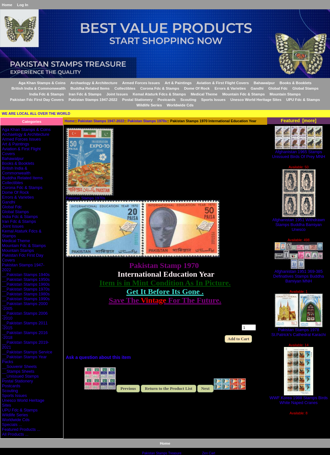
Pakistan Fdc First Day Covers (37, 99)
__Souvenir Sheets (19, 366)
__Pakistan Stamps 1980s (26, 294)
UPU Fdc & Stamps (303, 99)
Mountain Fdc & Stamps (243, 94)
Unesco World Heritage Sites (255, 99)
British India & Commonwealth (39, 88)
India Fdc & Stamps (46, 94)
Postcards (167, 99)
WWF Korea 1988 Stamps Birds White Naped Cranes (298, 398)
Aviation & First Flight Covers (223, 83)
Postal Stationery (137, 99)
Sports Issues (213, 99)
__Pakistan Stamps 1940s (26, 274)
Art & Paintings (178, 83)
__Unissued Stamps (20, 376)
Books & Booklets (296, 83)
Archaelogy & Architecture (93, 83)
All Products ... (15, 434)
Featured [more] (298, 120)
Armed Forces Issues (141, 83)
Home (7, 5)
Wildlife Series (149, 105)
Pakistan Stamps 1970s (147, 121)
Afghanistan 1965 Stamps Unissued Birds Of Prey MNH (298, 152)
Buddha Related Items (90, 88)
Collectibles (124, 88)
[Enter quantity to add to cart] (249, 327)
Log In (22, 5)
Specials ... (12, 424)
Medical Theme (204, 94)
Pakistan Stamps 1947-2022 (101, 121)
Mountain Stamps (285, 94)
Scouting (188, 99)
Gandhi (257, 88)
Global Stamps (305, 88)
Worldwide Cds (180, 105)
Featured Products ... (21, 429)
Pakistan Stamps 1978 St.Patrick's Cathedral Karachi (298, 330)
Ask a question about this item (98, 357)
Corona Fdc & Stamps (159, 88)
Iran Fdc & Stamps (85, 94)
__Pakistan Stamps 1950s (26, 279)
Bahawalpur (264, 83)
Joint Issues (117, 94)
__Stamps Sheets (18, 371)
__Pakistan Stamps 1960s (26, 284)
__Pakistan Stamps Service (27, 352)
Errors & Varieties (230, 88)
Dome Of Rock (197, 88)
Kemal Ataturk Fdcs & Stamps (159, 94)
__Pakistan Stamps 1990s (26, 298)
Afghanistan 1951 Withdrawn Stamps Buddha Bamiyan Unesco (298, 222)
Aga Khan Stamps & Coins (41, 83)
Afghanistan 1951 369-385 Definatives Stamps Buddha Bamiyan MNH (298, 274)
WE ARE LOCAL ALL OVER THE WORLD (36, 113)
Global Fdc (278, 88)
